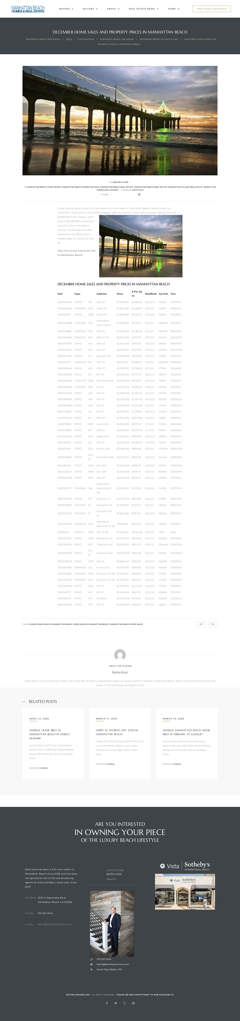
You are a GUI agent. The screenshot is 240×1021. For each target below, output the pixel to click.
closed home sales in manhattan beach (50, 624)
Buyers (66, 8)
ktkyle (44, 768)
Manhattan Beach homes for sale (80, 187)
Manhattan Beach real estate (116, 187)
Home (174, 8)
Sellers (90, 8)
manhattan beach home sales (126, 624)
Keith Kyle (138, 190)
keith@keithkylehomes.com (55, 933)
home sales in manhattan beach (91, 624)
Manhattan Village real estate (185, 187)
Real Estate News (144, 8)
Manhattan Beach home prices (44, 187)
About (113, 8)
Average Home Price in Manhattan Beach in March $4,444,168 (49, 734)
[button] (211, 8)
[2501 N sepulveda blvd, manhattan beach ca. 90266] (58, 964)
